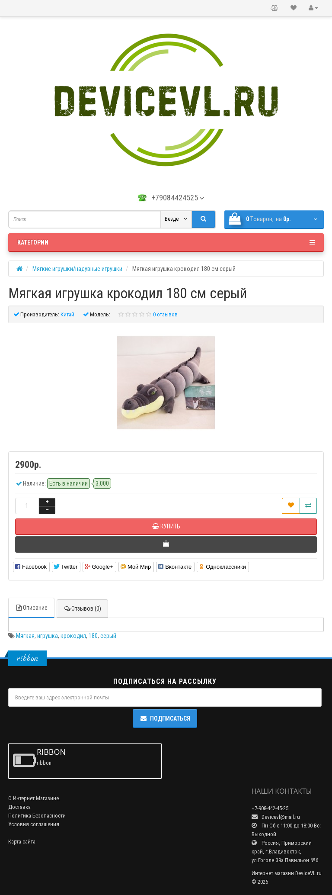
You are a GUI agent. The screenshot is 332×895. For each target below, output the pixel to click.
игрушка (47, 635)
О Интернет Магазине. (34, 798)
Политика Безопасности (37, 815)
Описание (31, 607)
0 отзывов (165, 314)
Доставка (19, 807)
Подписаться (165, 718)
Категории (166, 242)
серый (108, 635)
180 (93, 635)
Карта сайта (21, 841)
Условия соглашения (33, 824)
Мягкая (25, 635)
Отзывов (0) (82, 608)
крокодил (73, 635)
